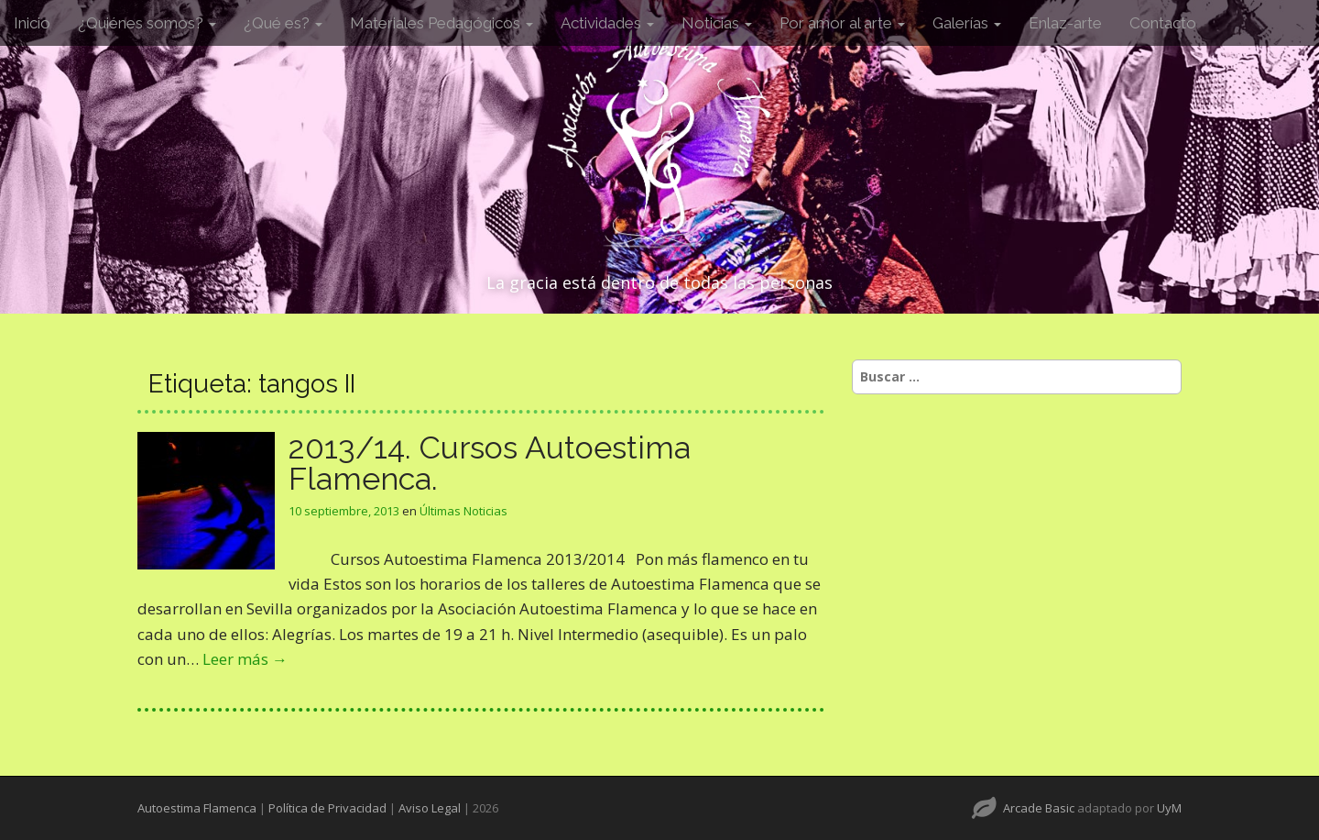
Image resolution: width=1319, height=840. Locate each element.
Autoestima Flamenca (196, 808)
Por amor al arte (842, 23)
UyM (1169, 808)
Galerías (966, 23)
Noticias (716, 23)
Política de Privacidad (327, 808)
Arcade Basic (1038, 808)
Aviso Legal (429, 808)
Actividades (607, 23)
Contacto (1162, 23)
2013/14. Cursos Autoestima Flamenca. (490, 463)
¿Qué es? (283, 23)
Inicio (32, 23)
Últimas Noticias (463, 511)
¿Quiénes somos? (147, 23)
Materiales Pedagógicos (441, 23)
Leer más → (245, 658)
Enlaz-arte (1065, 23)
